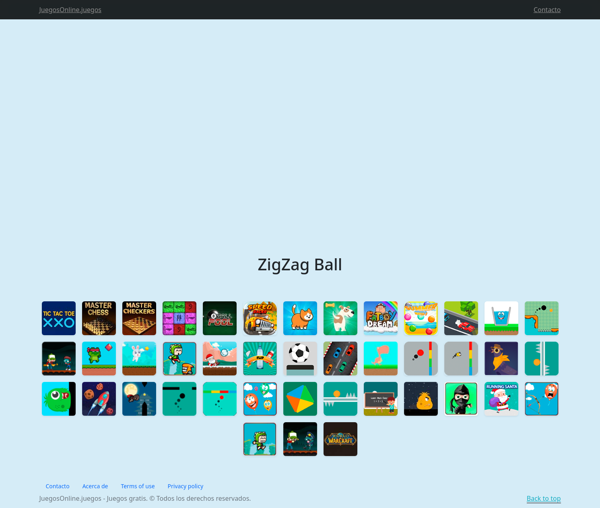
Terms (138, 486)
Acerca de (95, 486)
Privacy (186, 486)
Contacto (547, 9)
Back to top (544, 498)
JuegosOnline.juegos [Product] (70, 9)
